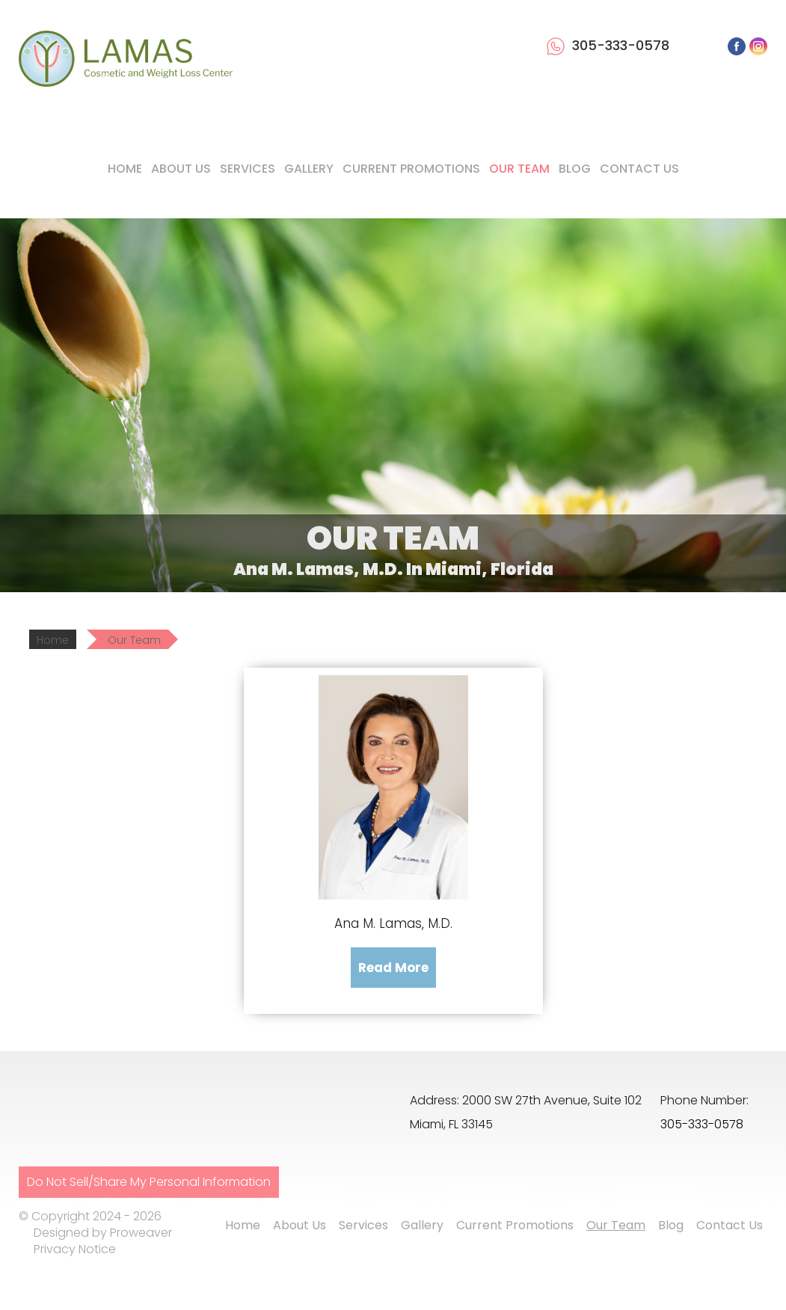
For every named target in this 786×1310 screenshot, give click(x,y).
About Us (181, 168)
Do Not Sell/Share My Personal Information (149, 1181)
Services (247, 168)
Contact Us (639, 168)
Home (125, 168)
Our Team (519, 168)
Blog (575, 168)
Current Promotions (411, 168)
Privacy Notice (75, 1249)
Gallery (309, 168)
